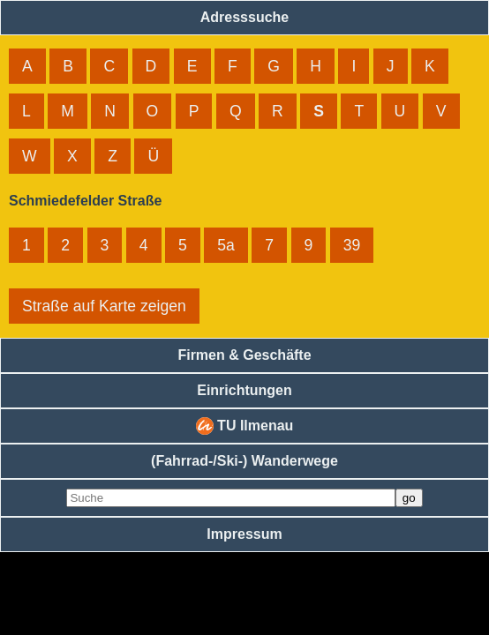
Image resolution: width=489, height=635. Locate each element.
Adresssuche (245, 17)
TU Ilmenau (245, 426)
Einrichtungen (244, 390)
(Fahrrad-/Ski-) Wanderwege (244, 460)
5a (226, 245)
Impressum (244, 534)
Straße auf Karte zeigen (104, 306)
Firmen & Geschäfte (244, 354)
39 (352, 245)
